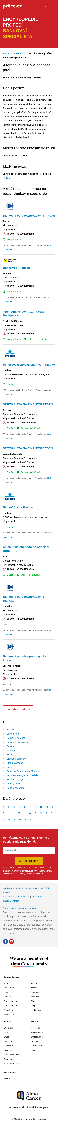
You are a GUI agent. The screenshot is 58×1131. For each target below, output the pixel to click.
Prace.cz (7, 53)
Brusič (10, 767)
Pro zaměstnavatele (28, 908)
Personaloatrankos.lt (13, 1055)
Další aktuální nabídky (18, 709)
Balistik (10, 729)
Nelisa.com (9, 1014)
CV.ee (6, 1037)
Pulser (34, 1050)
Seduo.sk (35, 997)
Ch (47, 807)
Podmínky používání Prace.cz (29, 874)
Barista (10, 746)
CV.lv (6, 1032)
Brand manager (15, 763)
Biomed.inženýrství (16, 758)
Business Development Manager (23, 771)
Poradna (20, 53)
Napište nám (9, 908)
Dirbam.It (8, 1041)
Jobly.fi (7, 1079)
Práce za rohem (11, 1005)
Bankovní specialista (17, 742)
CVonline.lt (8, 1028)
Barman (11, 750)
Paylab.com (36, 1010)
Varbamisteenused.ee (13, 1063)
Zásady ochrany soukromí (16, 896)
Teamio (34, 988)
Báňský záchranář (16, 788)
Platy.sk (34, 1005)
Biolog (10, 754)
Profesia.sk (9, 988)
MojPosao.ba (37, 1032)
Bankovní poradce (16, 738)
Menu (50, 6)
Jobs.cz (7, 983)
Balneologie (13, 733)
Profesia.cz (9, 992)
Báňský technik (14, 783)
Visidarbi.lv (8, 1046)
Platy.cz (7, 178)
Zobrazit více (8, 874)
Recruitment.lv (10, 1059)
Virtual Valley (37, 1046)
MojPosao (35, 1028)
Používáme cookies (13, 888)
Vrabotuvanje (37, 1037)
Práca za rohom (11, 1001)
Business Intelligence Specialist (23, 775)
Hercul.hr (35, 1041)
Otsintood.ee (9, 1050)
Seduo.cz (35, 992)
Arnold (34, 983)
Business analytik (16, 779)
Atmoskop (8, 1010)
